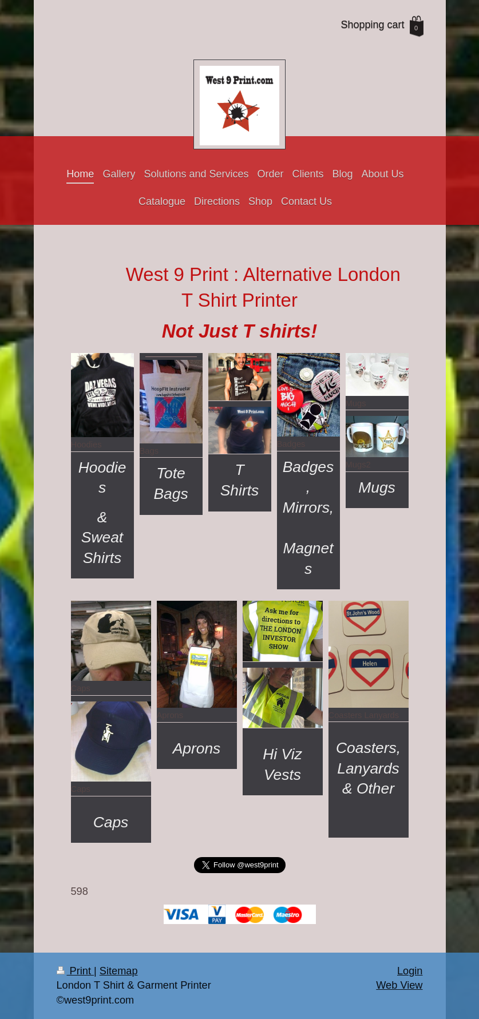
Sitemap (119, 971)
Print (75, 971)
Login (410, 971)
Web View (399, 985)
